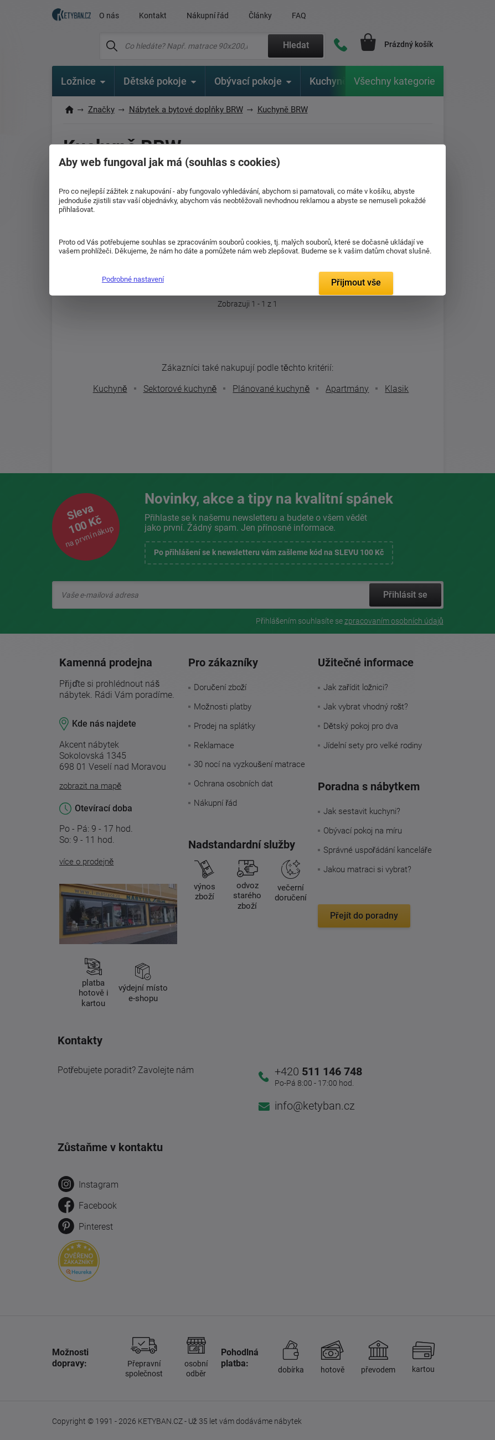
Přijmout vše (356, 282)
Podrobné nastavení (133, 279)
